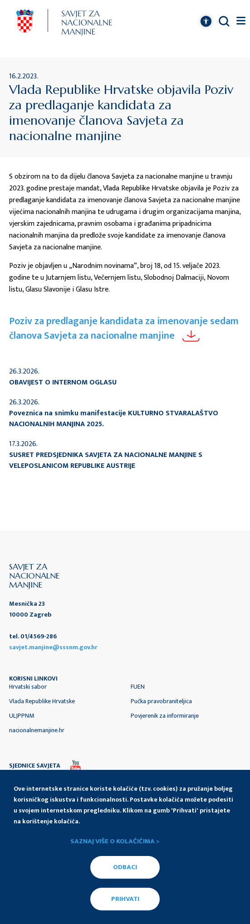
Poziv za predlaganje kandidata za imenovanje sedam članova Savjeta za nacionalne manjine (124, 328)
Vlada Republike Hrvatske (42, 701)
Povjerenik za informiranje (165, 715)
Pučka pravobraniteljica (161, 701)
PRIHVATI (125, 899)
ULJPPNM (21, 715)
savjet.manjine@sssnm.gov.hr (53, 647)
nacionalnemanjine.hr (36, 730)
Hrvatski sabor (28, 686)
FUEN (138, 686)
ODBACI (125, 867)
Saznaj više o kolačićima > (114, 841)
